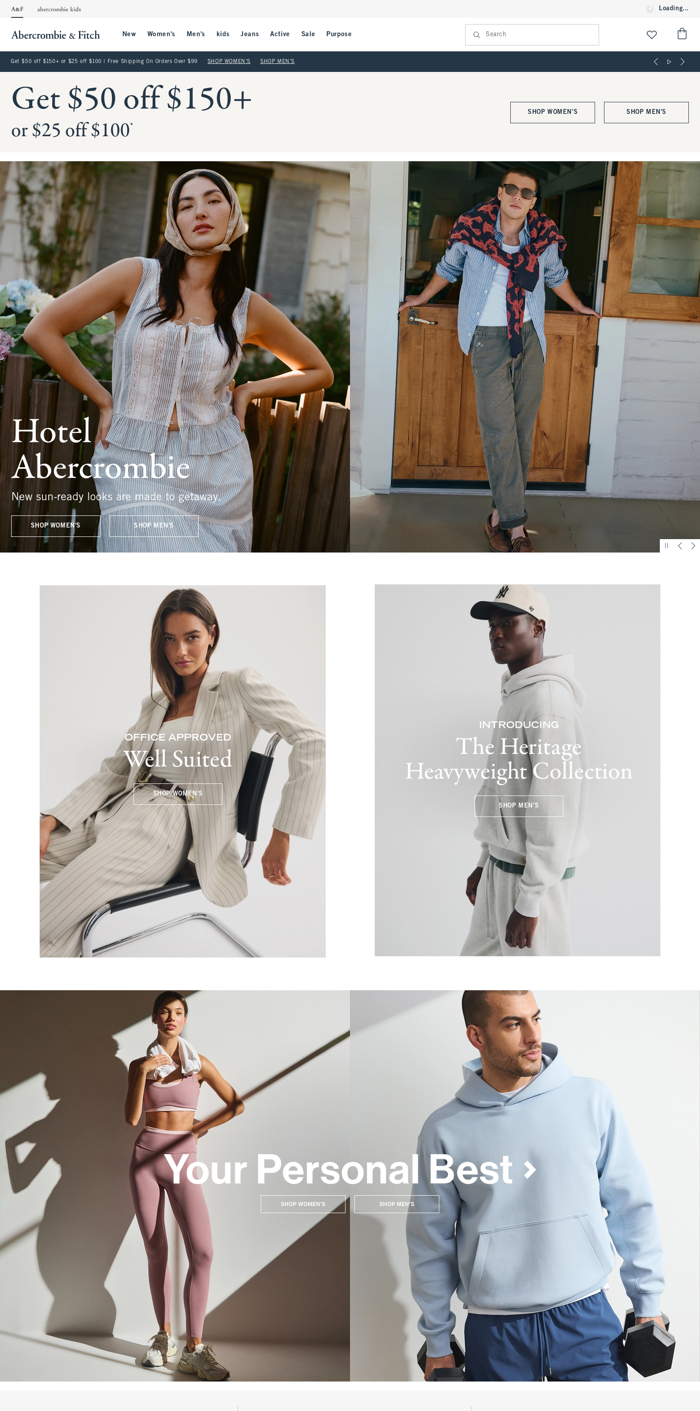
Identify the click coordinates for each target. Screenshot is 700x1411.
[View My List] (652, 34)
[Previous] (655, 61)
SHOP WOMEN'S (229, 61)
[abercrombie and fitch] (60, 34)
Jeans (250, 34)
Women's (161, 34)
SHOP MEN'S (277, 61)
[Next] (682, 61)
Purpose (339, 34)
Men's (196, 34)
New (129, 34)
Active (280, 34)
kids (223, 34)
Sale (308, 34)
